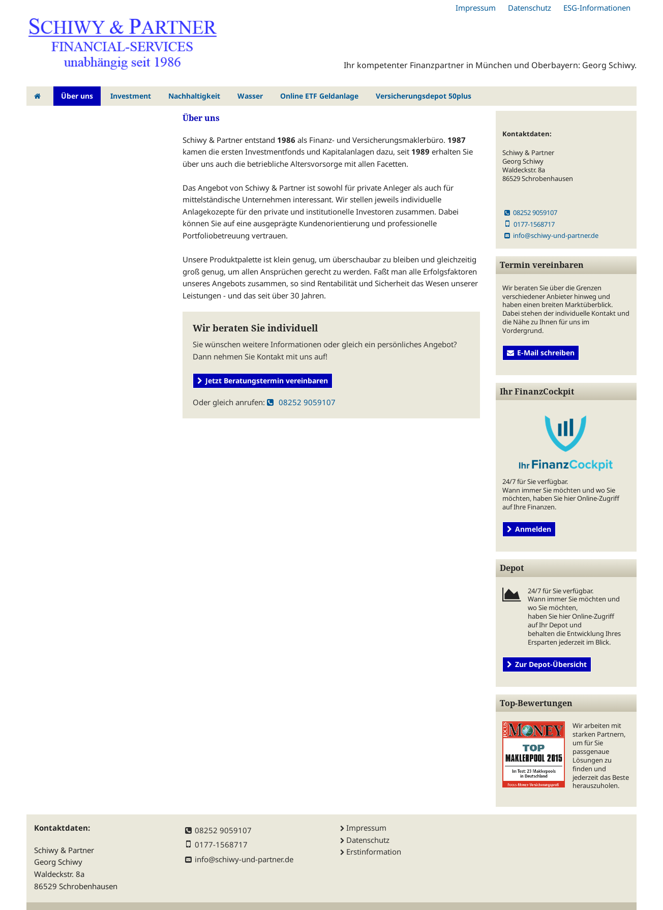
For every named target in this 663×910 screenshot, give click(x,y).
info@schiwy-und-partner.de (551, 235)
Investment (130, 96)
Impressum (476, 8)
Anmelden (529, 529)
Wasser (250, 96)
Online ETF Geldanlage (319, 96)
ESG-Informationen (596, 8)
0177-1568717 (529, 224)
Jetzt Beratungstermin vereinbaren (262, 380)
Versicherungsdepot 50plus (423, 96)
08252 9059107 (301, 402)
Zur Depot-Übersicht (547, 664)
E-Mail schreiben (541, 352)
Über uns (77, 96)
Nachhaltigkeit (194, 96)
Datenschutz (529, 8)
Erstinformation (373, 851)
